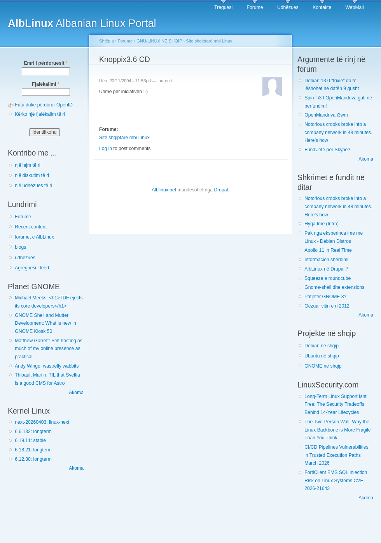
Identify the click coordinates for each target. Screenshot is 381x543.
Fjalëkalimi (45, 84)
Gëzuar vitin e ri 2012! (327, 306)
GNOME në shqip (322, 366)
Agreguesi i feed (32, 268)
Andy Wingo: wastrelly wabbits (47, 366)
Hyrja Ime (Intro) (321, 223)
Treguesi (223, 7)
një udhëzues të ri (33, 185)
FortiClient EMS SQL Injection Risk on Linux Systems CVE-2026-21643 (335, 480)
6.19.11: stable (30, 440)
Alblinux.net (164, 190)
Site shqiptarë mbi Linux (209, 41)
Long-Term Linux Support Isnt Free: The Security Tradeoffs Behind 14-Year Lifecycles (335, 404)
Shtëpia (106, 41)
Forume (255, 7)
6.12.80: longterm (33, 459)
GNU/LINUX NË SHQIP (159, 41)
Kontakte (322, 7)
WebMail (355, 7)
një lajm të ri (27, 165)
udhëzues (25, 257)
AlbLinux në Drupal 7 (326, 269)
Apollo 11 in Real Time (328, 250)
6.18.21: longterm (33, 450)
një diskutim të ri (32, 175)
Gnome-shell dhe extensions (334, 287)
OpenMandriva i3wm (326, 115)
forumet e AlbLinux (34, 237)
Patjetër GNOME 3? (325, 296)
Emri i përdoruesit (45, 63)
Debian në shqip (321, 345)
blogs (20, 247)
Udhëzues (288, 7)
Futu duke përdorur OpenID (44, 105)
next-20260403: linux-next (42, 422)
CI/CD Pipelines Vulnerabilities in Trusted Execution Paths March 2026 (336, 455)
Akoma (76, 392)
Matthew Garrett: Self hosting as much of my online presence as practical (48, 348)
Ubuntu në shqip (321, 356)
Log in (105, 148)
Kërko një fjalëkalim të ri (40, 114)
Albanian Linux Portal (82, 23)
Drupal (221, 190)
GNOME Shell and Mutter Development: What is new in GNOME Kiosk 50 (45, 323)
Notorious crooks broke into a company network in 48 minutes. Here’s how (338, 132)
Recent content (31, 227)
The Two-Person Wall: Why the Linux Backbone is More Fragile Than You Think (337, 429)
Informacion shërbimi (326, 259)
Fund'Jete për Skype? (327, 149)
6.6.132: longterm (33, 431)
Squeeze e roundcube (327, 278)
